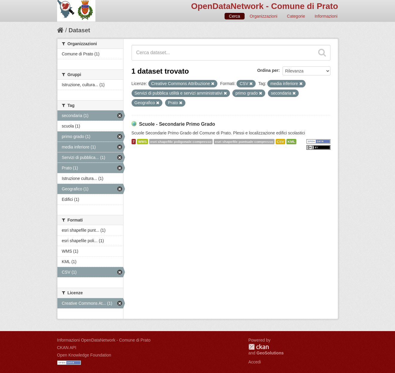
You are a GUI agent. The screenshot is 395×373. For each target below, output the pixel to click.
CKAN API (67, 347)
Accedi (254, 362)
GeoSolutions (270, 353)
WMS (142, 142)
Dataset (79, 30)
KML (291, 142)
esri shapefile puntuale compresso (244, 142)
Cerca (234, 16)
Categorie (296, 16)
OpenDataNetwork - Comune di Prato (264, 6)
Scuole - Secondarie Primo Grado (177, 124)
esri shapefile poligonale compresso (180, 142)
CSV (280, 142)
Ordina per (267, 70)
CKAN (258, 347)
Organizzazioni (263, 16)
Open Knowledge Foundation (84, 355)
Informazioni (326, 16)
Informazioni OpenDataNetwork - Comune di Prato (104, 340)
